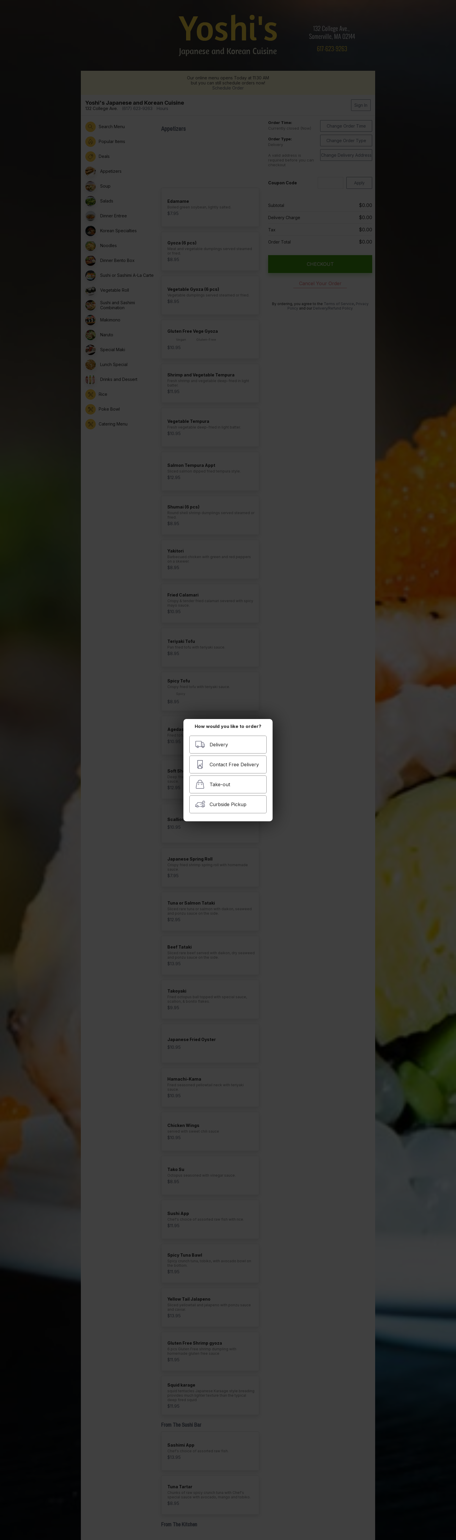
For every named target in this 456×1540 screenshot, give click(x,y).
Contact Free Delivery (227, 764)
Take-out (212, 784)
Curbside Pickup (220, 804)
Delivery (211, 744)
